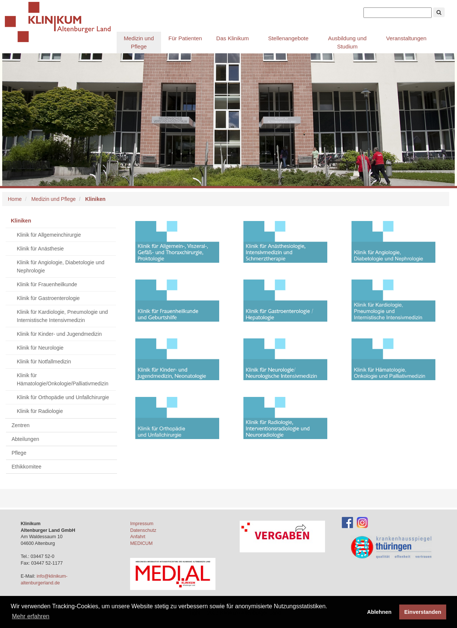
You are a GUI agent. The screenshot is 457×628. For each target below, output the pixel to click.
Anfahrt (137, 536)
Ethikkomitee (26, 467)
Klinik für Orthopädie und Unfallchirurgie (63, 397)
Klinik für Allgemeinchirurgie (49, 235)
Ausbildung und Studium (347, 42)
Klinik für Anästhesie (40, 249)
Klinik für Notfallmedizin (44, 362)
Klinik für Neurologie (40, 348)
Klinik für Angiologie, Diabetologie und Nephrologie (60, 266)
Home (15, 199)
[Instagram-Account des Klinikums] (362, 522)
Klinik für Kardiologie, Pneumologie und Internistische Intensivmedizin (62, 316)
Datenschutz (143, 530)
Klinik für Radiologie (40, 411)
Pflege (19, 453)
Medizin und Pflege (139, 42)
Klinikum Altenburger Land (61, 22)
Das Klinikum (232, 38)
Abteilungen (25, 439)
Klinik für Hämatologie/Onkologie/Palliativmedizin (62, 379)
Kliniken (21, 221)
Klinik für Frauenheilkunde (47, 284)
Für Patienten (185, 38)
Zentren (20, 425)
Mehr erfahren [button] (31, 616)
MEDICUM (141, 543)
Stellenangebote (288, 38)
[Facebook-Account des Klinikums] (347, 522)
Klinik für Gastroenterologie (48, 298)
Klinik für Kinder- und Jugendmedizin (59, 334)
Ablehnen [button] (379, 612)
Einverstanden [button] (422, 612)
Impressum (141, 523)
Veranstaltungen (406, 38)
